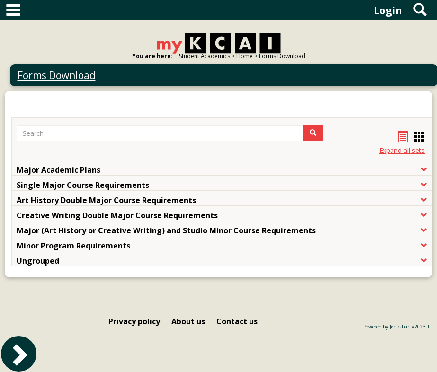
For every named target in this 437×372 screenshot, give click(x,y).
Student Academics (204, 56)
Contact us (237, 321)
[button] (313, 133)
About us (188, 321)
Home (244, 56)
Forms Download (282, 56)
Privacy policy (134, 321)
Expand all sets (402, 150)
